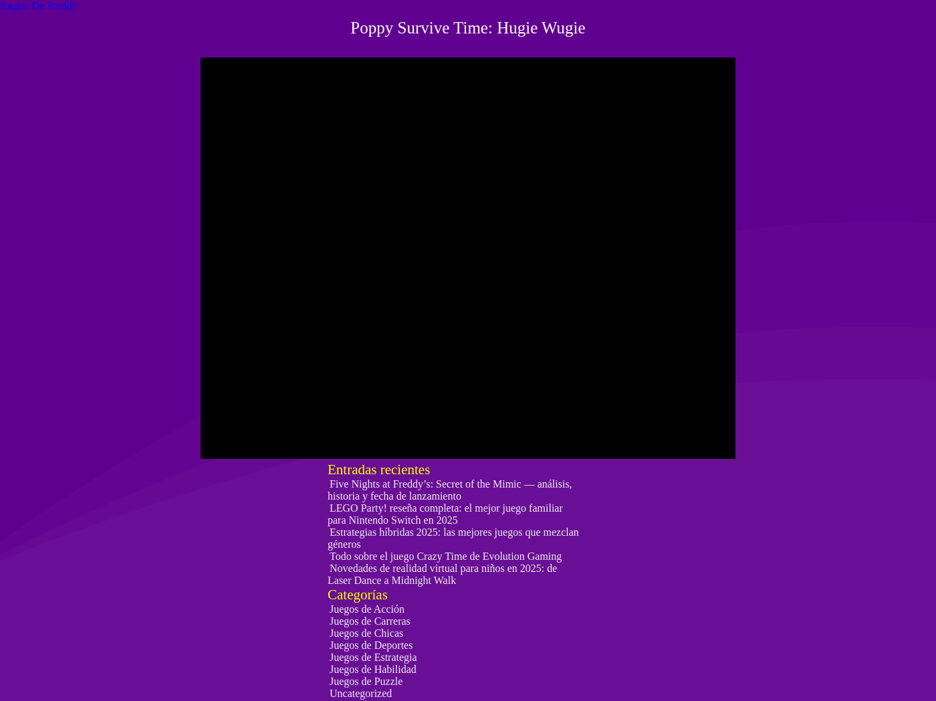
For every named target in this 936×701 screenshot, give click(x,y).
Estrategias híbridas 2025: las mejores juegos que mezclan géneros (453, 538)
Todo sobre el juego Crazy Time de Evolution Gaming (446, 556)
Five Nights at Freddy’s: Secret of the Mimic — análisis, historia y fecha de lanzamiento (450, 490)
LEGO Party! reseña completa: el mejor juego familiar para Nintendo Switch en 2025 (445, 514)
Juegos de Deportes (371, 645)
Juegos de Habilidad (373, 669)
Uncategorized (361, 693)
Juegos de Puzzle (366, 681)
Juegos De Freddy (39, 5)
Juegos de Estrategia (373, 657)
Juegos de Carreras (370, 621)
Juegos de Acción (367, 609)
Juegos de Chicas (366, 633)
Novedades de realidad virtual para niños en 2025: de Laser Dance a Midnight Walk (442, 574)
